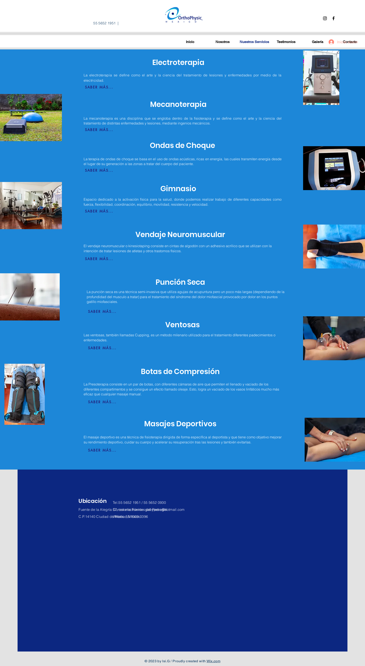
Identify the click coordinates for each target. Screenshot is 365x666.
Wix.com (213, 661)
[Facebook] (333, 18)
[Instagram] (324, 18)
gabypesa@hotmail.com (164, 509)
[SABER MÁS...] (99, 87)
